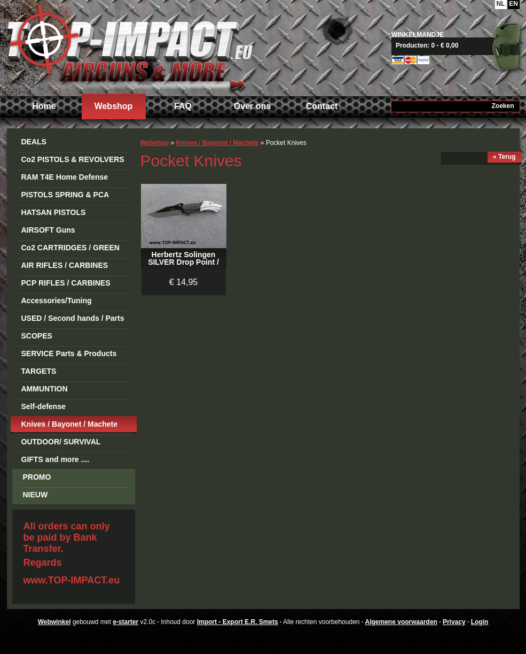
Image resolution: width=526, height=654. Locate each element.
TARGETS (39, 371)
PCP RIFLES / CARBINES (66, 283)
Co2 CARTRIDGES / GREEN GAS (70, 249)
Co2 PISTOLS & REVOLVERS (72, 159)
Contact (322, 106)
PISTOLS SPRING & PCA (65, 194)
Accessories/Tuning (56, 300)
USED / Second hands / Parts (72, 318)
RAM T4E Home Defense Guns (64, 179)
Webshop (114, 106)
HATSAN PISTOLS (53, 212)
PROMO (37, 477)
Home (44, 106)
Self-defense (43, 406)
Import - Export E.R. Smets (130, 47)
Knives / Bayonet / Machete (69, 424)
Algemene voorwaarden (401, 622)
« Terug (504, 156)
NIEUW (35, 494)
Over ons (252, 106)
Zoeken (502, 106)
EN (513, 3)
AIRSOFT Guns (48, 230)
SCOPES (36, 336)
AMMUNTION (44, 388)
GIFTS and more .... (55, 459)
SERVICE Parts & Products (69, 353)
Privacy (454, 622)
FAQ (183, 106)
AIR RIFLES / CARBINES (64, 265)
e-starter (125, 622)
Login (480, 622)
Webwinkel (54, 622)
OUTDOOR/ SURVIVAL (61, 441)
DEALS (33, 141)
